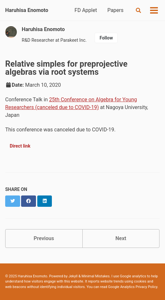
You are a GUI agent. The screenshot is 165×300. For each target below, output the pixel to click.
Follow (106, 37)
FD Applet (86, 10)
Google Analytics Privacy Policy (132, 287)
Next (120, 238)
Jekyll (72, 276)
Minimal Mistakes (96, 276)
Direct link (20, 146)
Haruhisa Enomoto (26, 10)
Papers (115, 10)
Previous (44, 238)
